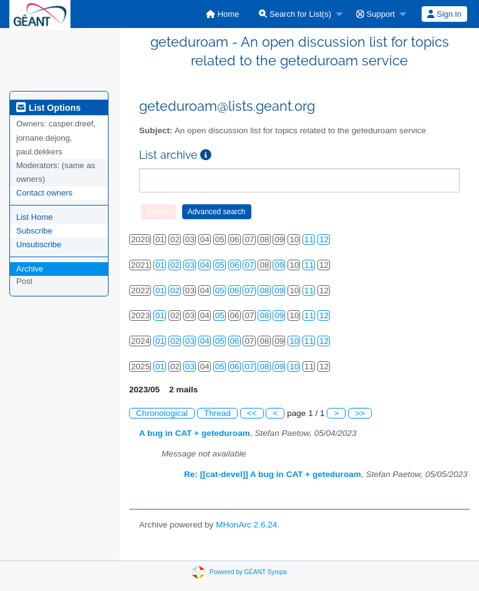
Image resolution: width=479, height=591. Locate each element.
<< (252, 413)
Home (222, 14)
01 (160, 265)
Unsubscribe (38, 244)
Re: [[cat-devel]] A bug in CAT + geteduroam (272, 474)
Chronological (162, 413)
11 (309, 239)
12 (324, 239)
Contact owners (44, 192)
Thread (217, 413)
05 (220, 265)
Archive (29, 268)
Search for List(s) (295, 14)
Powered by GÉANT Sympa (248, 571)
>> (360, 413)
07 (249, 265)
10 (294, 341)
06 (235, 265)
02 (175, 265)
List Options (48, 108)
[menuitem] (222, 14)
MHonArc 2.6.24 (246, 524)
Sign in (444, 14)
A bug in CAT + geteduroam (194, 433)
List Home (34, 217)
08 (264, 290)
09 (279, 265)
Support (375, 14)
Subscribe (34, 230)
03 (190, 265)
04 (205, 265)
